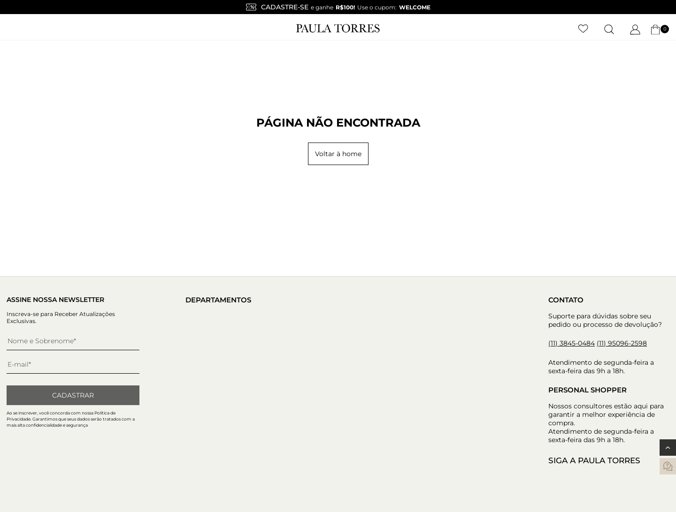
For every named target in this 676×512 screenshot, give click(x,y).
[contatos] (668, 466)
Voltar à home (338, 154)
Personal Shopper (587, 389)
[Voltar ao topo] (668, 447)
